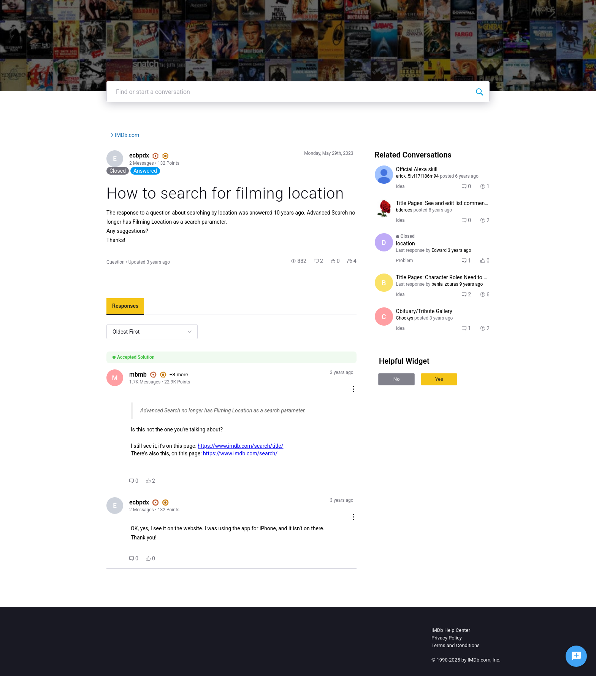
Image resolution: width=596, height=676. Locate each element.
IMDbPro (363, 11)
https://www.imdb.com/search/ (203, 464)
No (411, 402)
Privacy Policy (446, 643)
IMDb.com (178, 158)
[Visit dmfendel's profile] (398, 265)
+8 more (144, 392)
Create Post (474, 11)
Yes (454, 402)
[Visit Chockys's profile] (398, 339)
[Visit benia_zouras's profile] (398, 305)
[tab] (89, 323)
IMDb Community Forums (100, 158)
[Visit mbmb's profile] (79, 395)
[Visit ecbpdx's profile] (79, 182)
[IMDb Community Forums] (93, 11)
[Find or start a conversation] (515, 114)
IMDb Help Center (450, 635)
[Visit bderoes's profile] (398, 231)
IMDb (332, 11)
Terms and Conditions (455, 651)
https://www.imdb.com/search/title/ (204, 457)
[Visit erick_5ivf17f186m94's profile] (398, 197)
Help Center (402, 11)
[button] (313, 278)
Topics (438, 11)
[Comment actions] (368, 389)
